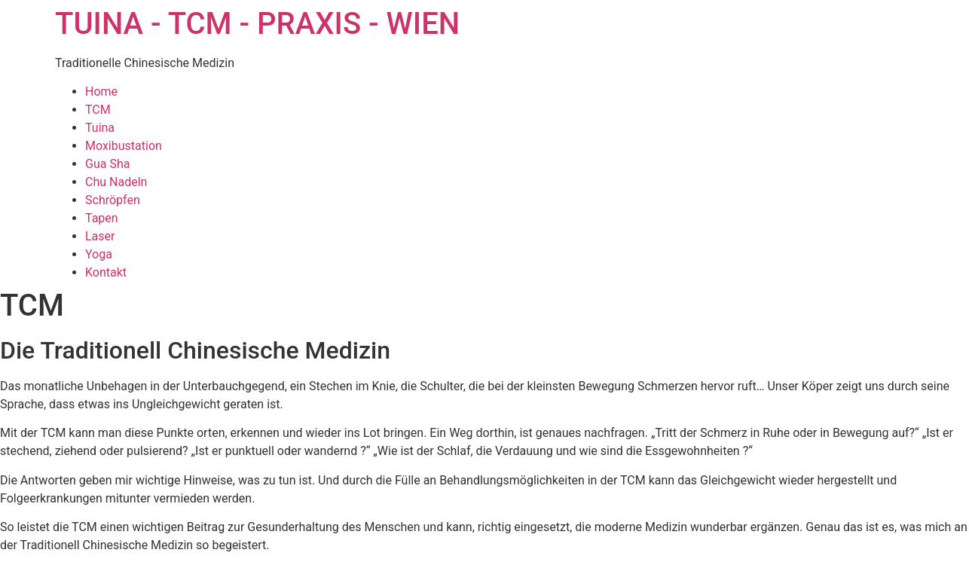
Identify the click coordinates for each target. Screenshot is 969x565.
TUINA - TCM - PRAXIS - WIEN (257, 23)
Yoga (98, 254)
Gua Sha (107, 164)
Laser (100, 236)
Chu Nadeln (116, 182)
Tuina (100, 128)
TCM (98, 109)
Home (101, 91)
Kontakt (106, 272)
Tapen (101, 218)
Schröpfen (112, 200)
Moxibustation (123, 146)
